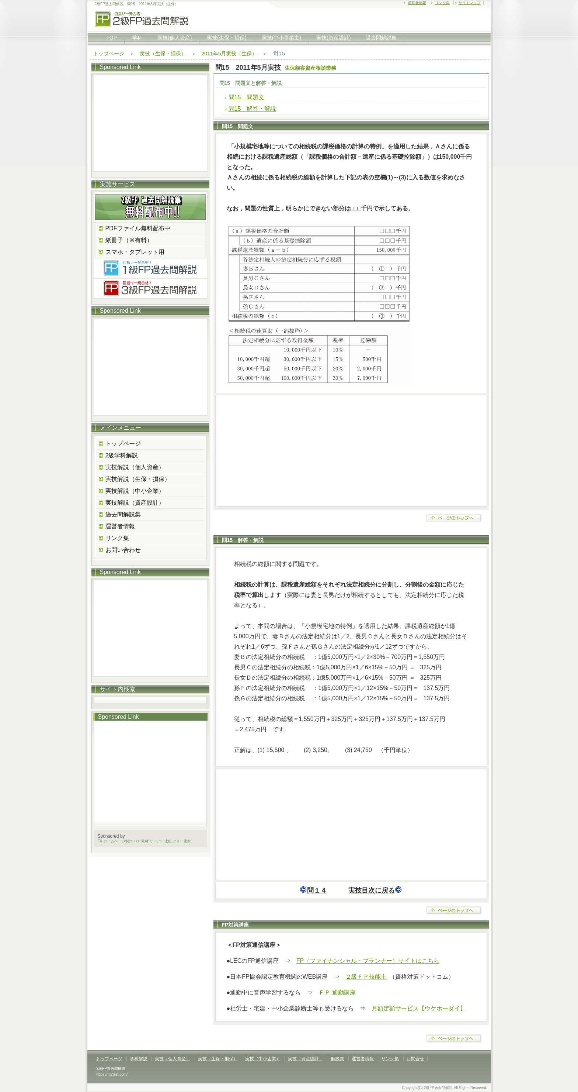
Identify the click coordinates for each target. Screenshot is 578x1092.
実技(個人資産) (174, 38)
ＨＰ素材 (141, 841)
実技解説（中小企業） (134, 491)
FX (100, 841)
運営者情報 (417, 3)
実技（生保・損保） (163, 53)
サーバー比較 (161, 841)
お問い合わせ (123, 550)
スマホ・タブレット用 (134, 252)
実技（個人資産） (172, 1058)
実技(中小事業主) (281, 38)
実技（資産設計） (305, 1058)
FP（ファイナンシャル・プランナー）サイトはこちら (367, 961)
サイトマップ (470, 3)
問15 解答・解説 (252, 109)
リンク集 (442, 3)
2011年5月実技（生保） (229, 53)
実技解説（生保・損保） (137, 479)
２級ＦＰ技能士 (366, 976)
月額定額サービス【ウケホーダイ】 (419, 1008)
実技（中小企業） (263, 1058)
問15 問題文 (247, 97)
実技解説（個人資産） (134, 467)
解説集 (337, 1058)
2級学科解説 (121, 455)
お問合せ (415, 1058)
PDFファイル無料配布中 (137, 228)
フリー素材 (182, 841)
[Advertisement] (351, 450)
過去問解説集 (381, 38)
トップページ (108, 53)
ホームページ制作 (118, 841)
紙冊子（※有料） (129, 240)
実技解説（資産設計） (134, 502)
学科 (137, 38)
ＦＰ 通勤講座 (336, 992)
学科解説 (138, 1058)
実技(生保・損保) (226, 38)
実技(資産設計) (333, 38)
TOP (112, 38)
